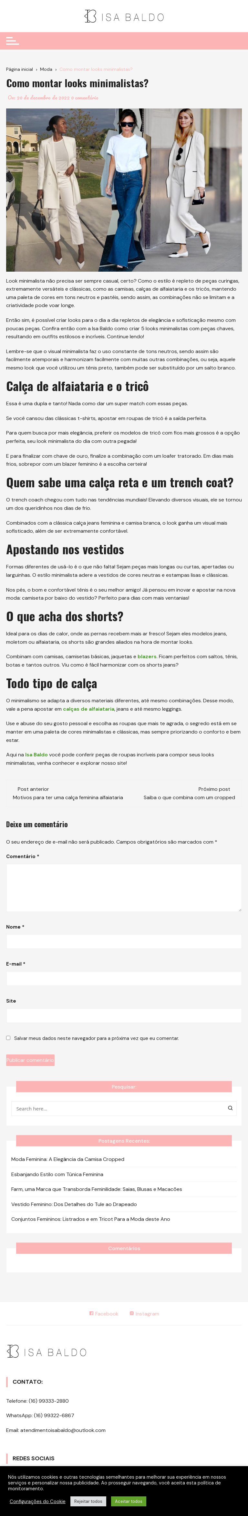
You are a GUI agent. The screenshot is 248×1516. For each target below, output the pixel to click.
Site (11, 1001)
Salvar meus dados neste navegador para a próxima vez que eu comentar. (96, 1038)
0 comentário (84, 97)
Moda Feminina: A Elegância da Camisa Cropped (67, 1159)
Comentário (22, 856)
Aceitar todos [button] (128, 1501)
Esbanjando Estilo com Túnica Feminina (57, 1174)
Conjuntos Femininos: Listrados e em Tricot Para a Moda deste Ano (90, 1219)
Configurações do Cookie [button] (38, 1501)
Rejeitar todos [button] (88, 1501)
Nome (15, 927)
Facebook (104, 1313)
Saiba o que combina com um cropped (189, 797)
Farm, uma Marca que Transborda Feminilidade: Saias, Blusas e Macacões (96, 1189)
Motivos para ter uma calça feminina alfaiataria (68, 797)
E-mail (16, 964)
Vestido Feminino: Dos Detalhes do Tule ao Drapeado (74, 1204)
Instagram (144, 1313)
